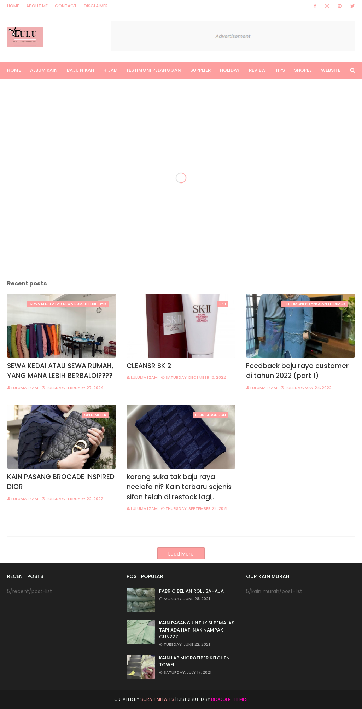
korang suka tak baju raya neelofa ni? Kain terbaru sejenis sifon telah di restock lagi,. (179, 487)
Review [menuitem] (257, 70)
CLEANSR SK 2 (149, 366)
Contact (66, 6)
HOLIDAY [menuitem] (230, 70)
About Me (37, 6)
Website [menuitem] (330, 70)
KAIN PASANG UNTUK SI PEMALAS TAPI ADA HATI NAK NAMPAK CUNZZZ (196, 630)
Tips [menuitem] (280, 70)
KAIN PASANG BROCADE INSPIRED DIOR (61, 482)
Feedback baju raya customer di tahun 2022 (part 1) (297, 371)
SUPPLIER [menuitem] (200, 70)
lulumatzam (24, 387)
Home (13, 6)
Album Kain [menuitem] (44, 70)
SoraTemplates (157, 699)
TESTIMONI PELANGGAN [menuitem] (153, 70)
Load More (181, 553)
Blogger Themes (229, 699)
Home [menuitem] (14, 70)
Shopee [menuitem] (303, 70)
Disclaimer (96, 6)
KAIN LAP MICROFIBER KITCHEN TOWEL (194, 661)
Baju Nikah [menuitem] (80, 70)
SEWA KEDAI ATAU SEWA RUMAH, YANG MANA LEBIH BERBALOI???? (60, 371)
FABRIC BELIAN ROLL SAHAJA (191, 591)
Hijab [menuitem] (110, 70)
